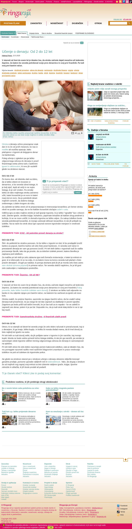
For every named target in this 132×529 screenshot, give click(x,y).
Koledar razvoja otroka (31, 489)
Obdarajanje (48, 489)
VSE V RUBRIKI (95, 121)
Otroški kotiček (99, 1)
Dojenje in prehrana (51, 470)
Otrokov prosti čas (72, 472)
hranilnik (59, 73)
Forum (3, 485)
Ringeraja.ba (91, 510)
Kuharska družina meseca (53, 493)
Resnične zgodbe (7, 472)
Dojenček (99, 139)
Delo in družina (47, 33)
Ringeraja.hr (94, 512)
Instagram (123, 509)
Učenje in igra (71, 468)
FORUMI (126, 121)
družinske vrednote (9, 73)
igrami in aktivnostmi (11, 166)
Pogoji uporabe (71, 493)
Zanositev (36, 23)
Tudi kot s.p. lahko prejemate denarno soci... (19, 412)
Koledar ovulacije (29, 485)
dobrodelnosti (54, 362)
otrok (46, 73)
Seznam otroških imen (9, 491)
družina (35, 73)
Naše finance (22, 33)
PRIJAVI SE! (118, 19)
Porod (25, 470)
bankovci (74, 73)
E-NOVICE (109, 1)
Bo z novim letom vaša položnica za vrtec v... (20, 389)
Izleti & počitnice (93, 468)
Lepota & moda (92, 470)
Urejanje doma (34, 33)
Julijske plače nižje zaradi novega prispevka (107, 89)
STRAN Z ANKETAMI (97, 231)
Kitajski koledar (28, 491)
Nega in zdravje (50, 468)
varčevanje (48, 70)
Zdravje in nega (71, 470)
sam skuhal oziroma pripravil (15, 265)
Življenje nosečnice (29, 472)
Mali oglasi (5, 497)
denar (81, 73)
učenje (76, 70)
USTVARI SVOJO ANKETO (97, 236)
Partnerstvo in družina (31, 474)
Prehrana (49, 1)
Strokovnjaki (30, 1)
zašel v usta (62, 209)
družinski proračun (21, 70)
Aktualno (4, 474)
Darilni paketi (39, 1)
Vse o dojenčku (49, 466)
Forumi (14, 1)
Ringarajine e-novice (30, 493)
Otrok (98, 23)
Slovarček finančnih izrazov (63, 33)
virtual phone (101, 137)
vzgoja (70, 70)
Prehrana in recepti (94, 466)
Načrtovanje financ (37, 37)
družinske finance (60, 70)
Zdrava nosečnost (29, 468)
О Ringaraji (70, 485)
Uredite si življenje (7, 468)
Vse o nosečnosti (29, 466)
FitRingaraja (88, 1)
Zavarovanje (25, 37)
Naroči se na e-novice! (71, 43)
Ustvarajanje (48, 491)
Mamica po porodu (51, 472)
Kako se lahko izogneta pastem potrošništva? (60, 389)
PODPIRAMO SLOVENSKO (84, 33)
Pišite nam (69, 487)
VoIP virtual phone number (106, 147)
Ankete (3, 499)
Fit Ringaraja (92, 476)
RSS (122, 515)
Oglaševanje (70, 491)
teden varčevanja (24, 73)
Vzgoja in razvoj (71, 466)
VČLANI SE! (127, 19)
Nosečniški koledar (29, 487)
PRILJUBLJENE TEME (111, 164)
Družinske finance (7, 33)
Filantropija (48, 497)
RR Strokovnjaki (50, 495)
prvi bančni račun (8, 76)
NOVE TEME (96, 164)
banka (40, 73)
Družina (68, 474)
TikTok (122, 512)
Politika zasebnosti (72, 495)
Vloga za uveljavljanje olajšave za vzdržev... (106, 106)
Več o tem (58, 527)
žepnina (52, 73)
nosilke (5, 149)
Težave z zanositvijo (8, 470)
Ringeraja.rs (92, 514)
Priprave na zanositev (9, 466)
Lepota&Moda (77, 1)
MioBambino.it (97, 508)
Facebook (123, 506)
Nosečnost (100, 159)
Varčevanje (5, 37)
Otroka (5, 144)
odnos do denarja (36, 70)
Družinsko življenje (51, 474)
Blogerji (21, 1)
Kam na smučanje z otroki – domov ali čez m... (65, 412)
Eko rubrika (91, 474)
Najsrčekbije (48, 487)
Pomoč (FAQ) (71, 489)
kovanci (67, 73)
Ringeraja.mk (101, 517)
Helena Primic (7, 56)
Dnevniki (4, 489)
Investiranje (15, 37)
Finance (56, 1)
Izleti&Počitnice (66, 1)
